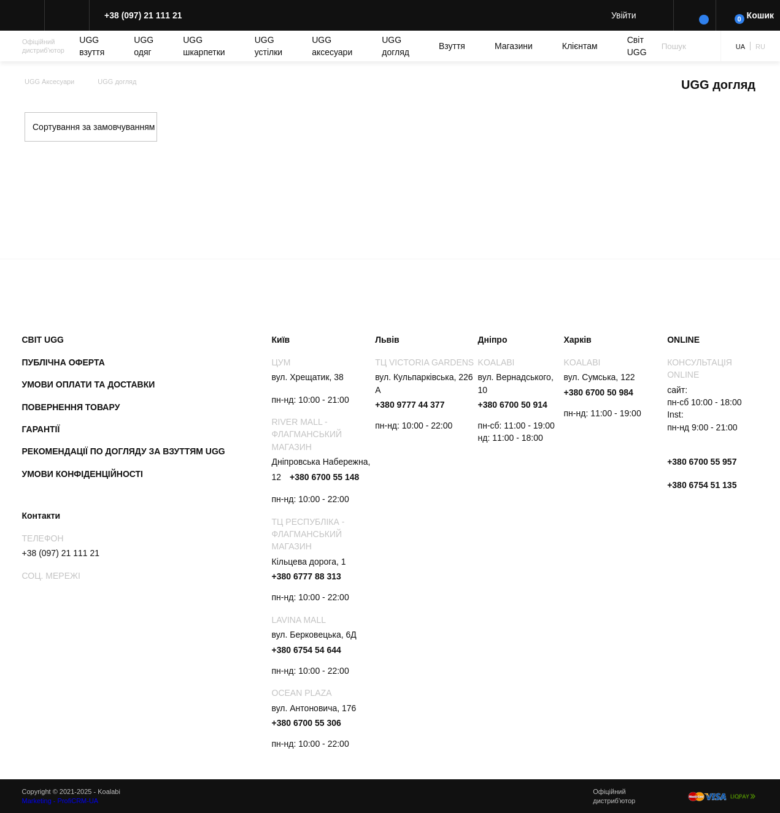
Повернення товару (71, 407)
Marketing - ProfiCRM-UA (60, 800)
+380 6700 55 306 (306, 723)
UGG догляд (395, 46)
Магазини (514, 46)
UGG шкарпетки (204, 46)
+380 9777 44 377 (409, 405)
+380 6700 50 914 (512, 405)
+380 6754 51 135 (701, 485)
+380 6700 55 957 (701, 462)
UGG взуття (91, 46)
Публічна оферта (63, 362)
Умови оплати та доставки (88, 384)
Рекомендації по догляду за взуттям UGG (123, 451)
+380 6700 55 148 (324, 477)
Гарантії (41, 429)
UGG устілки (268, 46)
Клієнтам (580, 46)
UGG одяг (143, 46)
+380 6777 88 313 (306, 576)
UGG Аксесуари (49, 81)
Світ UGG (637, 46)
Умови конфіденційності (83, 474)
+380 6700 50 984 (598, 392)
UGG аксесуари (332, 46)
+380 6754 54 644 (306, 650)
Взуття (452, 46)
